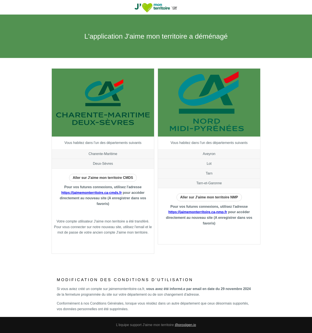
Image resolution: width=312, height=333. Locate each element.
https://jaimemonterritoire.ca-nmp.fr (197, 212)
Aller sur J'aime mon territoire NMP (209, 197)
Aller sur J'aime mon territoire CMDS (103, 178)
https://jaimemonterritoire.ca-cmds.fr (91, 193)
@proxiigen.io (185, 325)
